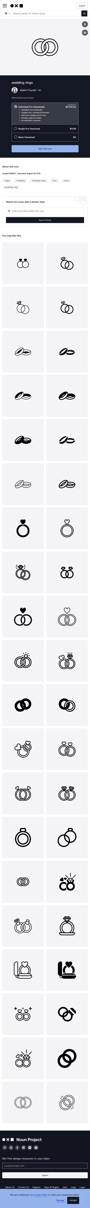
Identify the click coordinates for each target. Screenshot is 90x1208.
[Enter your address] (45, 1166)
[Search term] (46, 13)
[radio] (45, 113)
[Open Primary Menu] (5, 6)
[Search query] (45, 211)
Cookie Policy (40, 1194)
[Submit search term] (84, 13)
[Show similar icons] (85, 33)
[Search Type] (7, 13)
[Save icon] (85, 24)
